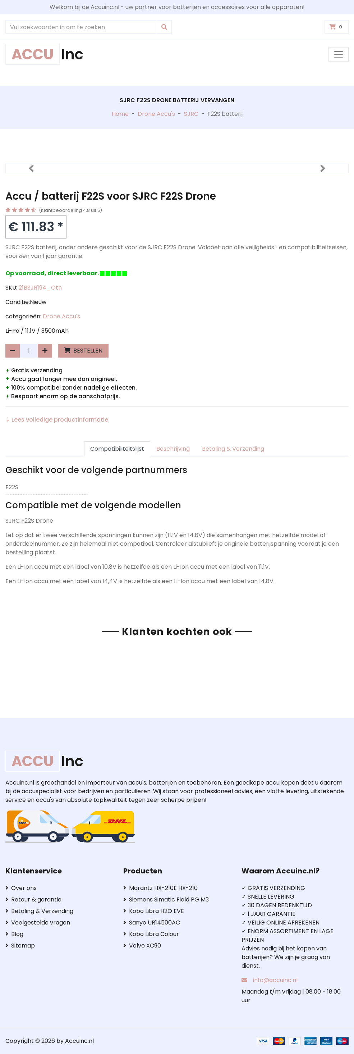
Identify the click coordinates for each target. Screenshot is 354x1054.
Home (120, 114)
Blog (14, 934)
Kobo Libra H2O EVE (153, 911)
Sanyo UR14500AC (151, 922)
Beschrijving (173, 449)
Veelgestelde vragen (37, 922)
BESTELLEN (83, 350)
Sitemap (20, 945)
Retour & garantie (33, 899)
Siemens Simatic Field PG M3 (166, 899)
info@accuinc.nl (275, 980)
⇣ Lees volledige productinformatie (56, 419)
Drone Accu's (156, 114)
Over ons (21, 888)
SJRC (191, 114)
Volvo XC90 (142, 945)
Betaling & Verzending (233, 449)
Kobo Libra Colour (151, 934)
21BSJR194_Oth (40, 287)
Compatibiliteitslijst (117, 449)
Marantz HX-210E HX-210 (160, 888)
